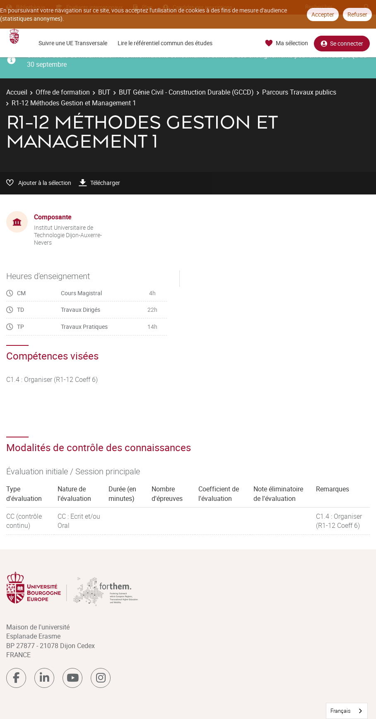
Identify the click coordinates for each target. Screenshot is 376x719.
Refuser (357, 14)
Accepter (322, 14)
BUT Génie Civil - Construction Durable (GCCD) (186, 92)
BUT (104, 92)
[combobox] (347, 711)
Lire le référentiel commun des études (165, 43)
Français (340, 710)
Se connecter (342, 43)
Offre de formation (63, 92)
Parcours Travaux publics (299, 92)
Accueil (16, 92)
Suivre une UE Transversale (73, 43)
